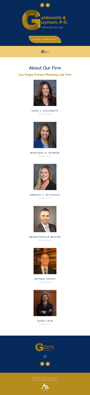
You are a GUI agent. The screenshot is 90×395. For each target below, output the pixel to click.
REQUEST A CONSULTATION (45, 39)
